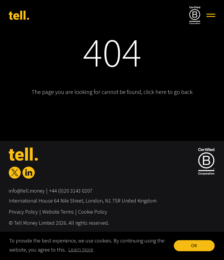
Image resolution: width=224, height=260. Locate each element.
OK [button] (194, 245)
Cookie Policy (92, 212)
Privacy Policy (23, 212)
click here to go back (168, 92)
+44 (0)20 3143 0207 (70, 191)
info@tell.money (27, 191)
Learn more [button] (80, 249)
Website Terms (58, 212)
